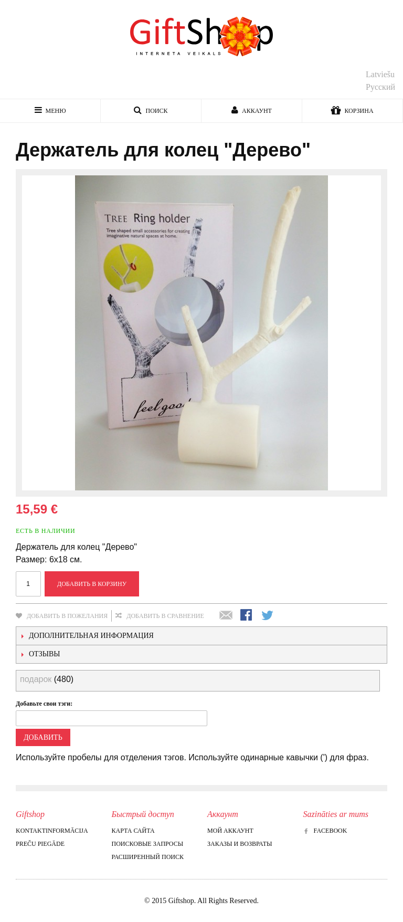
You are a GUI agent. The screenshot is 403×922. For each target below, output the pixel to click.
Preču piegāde (40, 843)
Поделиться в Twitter (268, 616)
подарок (35, 679)
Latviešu (380, 74)
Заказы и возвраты (239, 843)
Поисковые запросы (148, 843)
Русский (380, 86)
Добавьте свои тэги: (44, 703)
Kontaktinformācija (52, 830)
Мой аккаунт (230, 830)
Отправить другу (226, 616)
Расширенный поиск (148, 857)
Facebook (325, 830)
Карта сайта (133, 830)
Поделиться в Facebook (247, 616)
